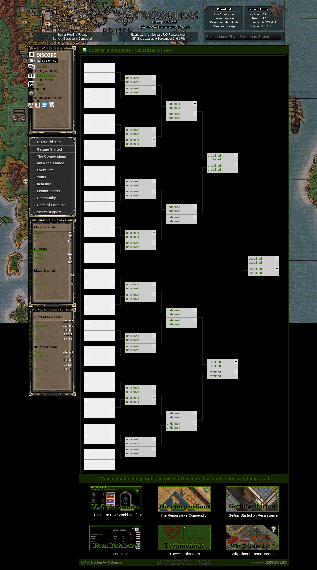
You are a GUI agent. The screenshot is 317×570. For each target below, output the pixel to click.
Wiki (40, 84)
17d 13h (266, 26)
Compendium (46, 75)
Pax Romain (36, 232)
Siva (31, 330)
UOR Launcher (224, 14)
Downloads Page (224, 26)
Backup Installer (224, 18)
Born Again (35, 321)
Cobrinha (34, 236)
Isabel (32, 240)
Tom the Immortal (38, 284)
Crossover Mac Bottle (224, 22)
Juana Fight (35, 254)
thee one (34, 338)
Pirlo (31, 334)
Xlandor (33, 279)
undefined (132, 78)
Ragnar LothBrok (38, 325)
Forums (42, 66)
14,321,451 (268, 22)
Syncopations (36, 275)
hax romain (35, 262)
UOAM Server (44, 93)
